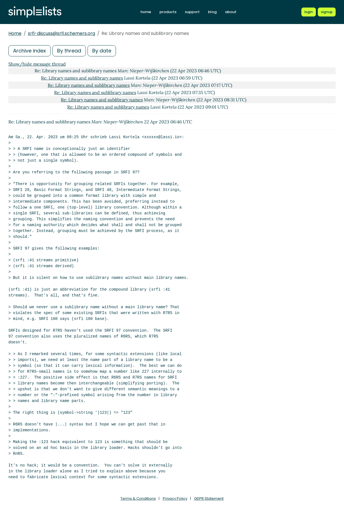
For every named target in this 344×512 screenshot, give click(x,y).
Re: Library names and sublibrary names (82, 78)
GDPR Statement (209, 498)
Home (14, 33)
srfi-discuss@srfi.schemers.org (61, 33)
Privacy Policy (175, 498)
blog (212, 12)
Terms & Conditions (138, 498)
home (145, 12)
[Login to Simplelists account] (308, 12)
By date (101, 50)
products (167, 12)
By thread (69, 50)
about (230, 12)
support (192, 12)
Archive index (29, 50)
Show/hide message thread (37, 64)
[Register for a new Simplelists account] (327, 12)
